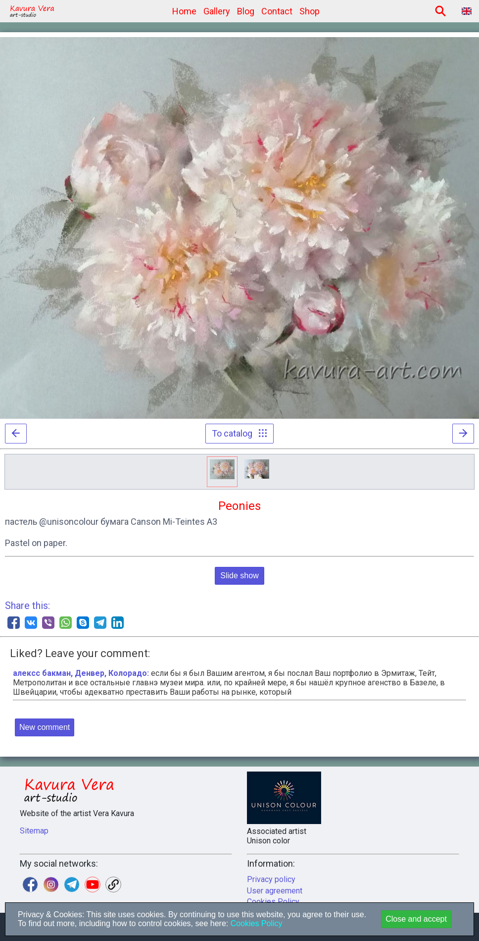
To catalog (239, 433)
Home (184, 11)
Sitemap (34, 830)
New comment (44, 727)
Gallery (216, 11)
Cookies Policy (255, 923)
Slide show (239, 575)
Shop (309, 11)
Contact (276, 11)
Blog (245, 11)
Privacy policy (271, 879)
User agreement (274, 890)
